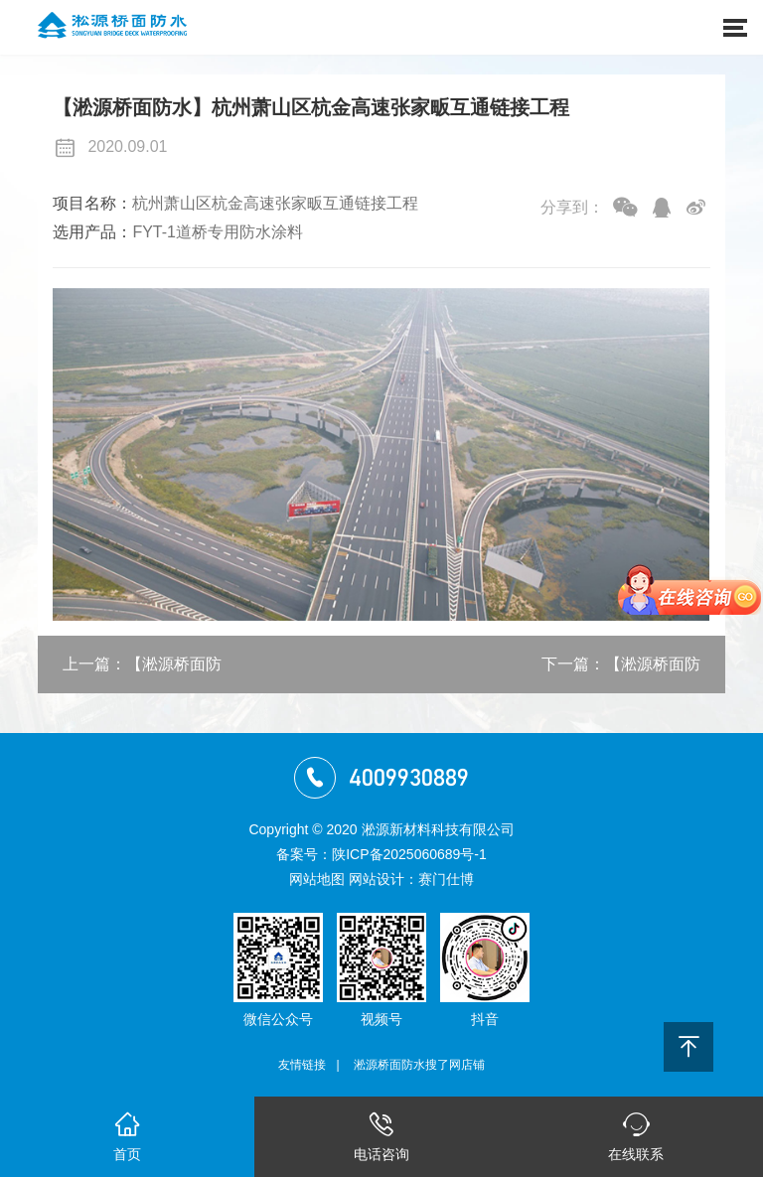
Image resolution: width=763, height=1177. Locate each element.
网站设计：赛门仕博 (411, 879)
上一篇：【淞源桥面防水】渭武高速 (142, 674)
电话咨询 (381, 1134)
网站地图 (317, 879)
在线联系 (636, 1134)
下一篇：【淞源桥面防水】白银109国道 (620, 674)
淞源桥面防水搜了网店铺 (419, 1065)
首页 (127, 1134)
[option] (381, 454)
